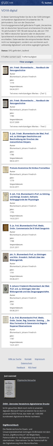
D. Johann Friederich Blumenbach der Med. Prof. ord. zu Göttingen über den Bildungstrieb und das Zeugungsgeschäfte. (30, 289)
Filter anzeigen (26, 62)
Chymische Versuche (26, 380)
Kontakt (28, 359)
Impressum (40, 359)
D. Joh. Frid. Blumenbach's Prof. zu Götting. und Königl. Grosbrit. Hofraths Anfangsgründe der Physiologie (30, 197)
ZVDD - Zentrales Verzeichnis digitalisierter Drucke (26, 404)
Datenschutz (26, 363)
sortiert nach (15, 57)
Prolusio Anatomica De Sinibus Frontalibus (30, 168)
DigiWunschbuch (11, 425)
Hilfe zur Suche (14, 359)
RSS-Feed (32, 367)
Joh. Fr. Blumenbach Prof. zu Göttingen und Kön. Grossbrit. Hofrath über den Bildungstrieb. (28, 257)
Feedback (21, 367)
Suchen (46, 2)
